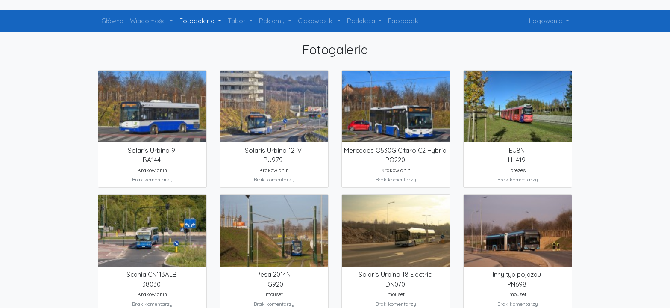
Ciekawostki (316, 21)
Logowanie (546, 21)
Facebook (403, 21)
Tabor (237, 21)
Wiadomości (149, 21)
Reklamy (272, 21)
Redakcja (362, 21)
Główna (112, 21)
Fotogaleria (197, 21)
